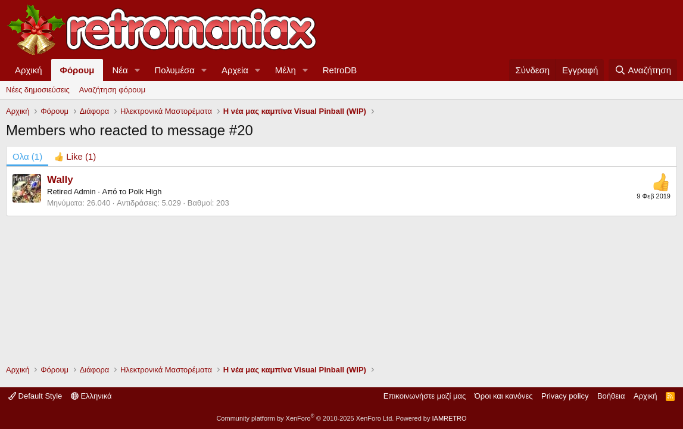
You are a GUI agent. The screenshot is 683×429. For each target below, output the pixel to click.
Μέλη (285, 70)
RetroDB (340, 70)
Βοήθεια (611, 395)
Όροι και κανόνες (504, 395)
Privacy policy (564, 395)
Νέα (119, 70)
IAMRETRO (449, 418)
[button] (137, 70)
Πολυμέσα (175, 70)
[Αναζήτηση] (643, 70)
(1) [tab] (27, 156)
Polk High (145, 191)
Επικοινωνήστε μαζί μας (424, 395)
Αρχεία (235, 70)
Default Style (35, 395)
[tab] (75, 156)
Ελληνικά (91, 395)
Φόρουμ (77, 70)
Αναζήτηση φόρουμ (112, 89)
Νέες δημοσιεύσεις (38, 89)
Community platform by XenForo (305, 418)
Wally (60, 179)
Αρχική (28, 70)
